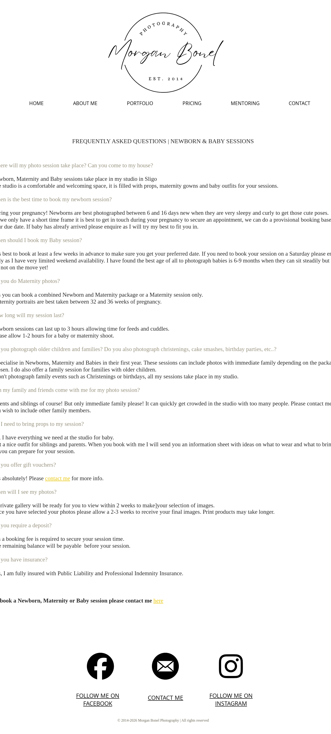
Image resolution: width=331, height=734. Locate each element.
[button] (140, 103)
